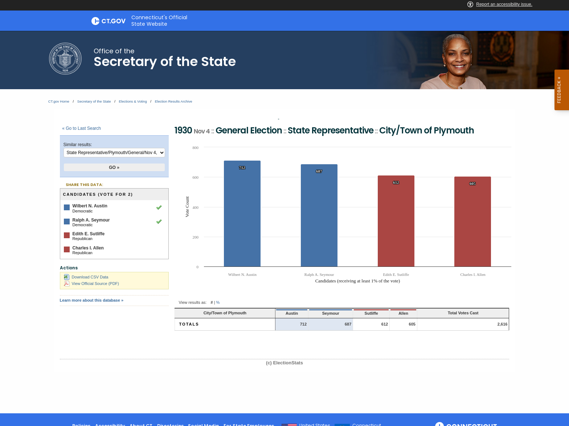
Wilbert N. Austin (90, 205)
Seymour (330, 313)
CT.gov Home (58, 101)
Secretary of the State (94, 101)
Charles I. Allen (88, 248)
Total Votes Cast (463, 313)
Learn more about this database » (91, 300)
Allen (403, 313)
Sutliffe (371, 313)
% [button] (218, 302)
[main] (284, 222)
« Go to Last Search (81, 128)
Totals (189, 324)
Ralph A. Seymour (91, 220)
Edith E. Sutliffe (89, 233)
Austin (292, 313)
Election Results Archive (173, 101)
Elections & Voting (133, 101)
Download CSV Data (86, 277)
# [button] (211, 302)
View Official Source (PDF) (91, 283)
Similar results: (78, 144)
